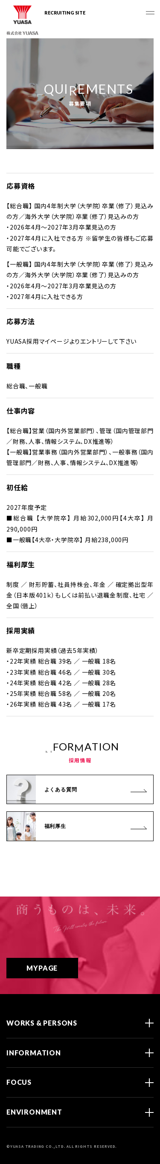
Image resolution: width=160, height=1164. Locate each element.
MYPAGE (53, 968)
